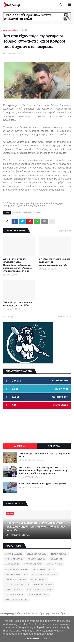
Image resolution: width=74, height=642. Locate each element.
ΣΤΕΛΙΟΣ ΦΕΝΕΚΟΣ (32, 564)
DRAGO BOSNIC (12, 564)
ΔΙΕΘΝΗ (22, 30)
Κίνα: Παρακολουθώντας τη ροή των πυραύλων (43, 483)
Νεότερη (9, 316)
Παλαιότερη (63, 316)
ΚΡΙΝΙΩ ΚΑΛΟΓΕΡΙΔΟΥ (42, 569)
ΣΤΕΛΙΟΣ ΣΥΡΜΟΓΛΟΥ (36, 554)
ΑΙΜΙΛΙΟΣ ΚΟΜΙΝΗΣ (13, 589)
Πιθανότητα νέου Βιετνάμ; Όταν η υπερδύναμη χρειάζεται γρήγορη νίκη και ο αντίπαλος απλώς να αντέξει (36, 526)
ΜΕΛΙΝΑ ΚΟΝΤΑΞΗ (59, 554)
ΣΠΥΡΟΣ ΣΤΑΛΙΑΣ (38, 579)
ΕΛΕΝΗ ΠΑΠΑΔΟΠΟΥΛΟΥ (16, 574)
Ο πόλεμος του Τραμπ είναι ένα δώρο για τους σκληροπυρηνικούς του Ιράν (54, 262)
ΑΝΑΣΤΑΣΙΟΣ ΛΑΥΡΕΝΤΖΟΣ (17, 584)
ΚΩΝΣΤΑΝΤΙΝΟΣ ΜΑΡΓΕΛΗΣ (44, 574)
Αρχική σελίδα (9, 30)
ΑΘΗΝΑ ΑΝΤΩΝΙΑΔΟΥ (38, 594)
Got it (46, 638)
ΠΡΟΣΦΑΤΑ (54, 446)
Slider (37, 212)
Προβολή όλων (64, 230)
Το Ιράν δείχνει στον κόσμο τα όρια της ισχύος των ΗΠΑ (18, 304)
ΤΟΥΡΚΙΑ (27, 212)
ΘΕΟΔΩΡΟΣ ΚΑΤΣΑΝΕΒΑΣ (16, 569)
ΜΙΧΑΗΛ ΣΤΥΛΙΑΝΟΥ (14, 559)
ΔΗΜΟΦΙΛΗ (20, 446)
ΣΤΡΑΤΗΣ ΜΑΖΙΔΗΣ (13, 554)
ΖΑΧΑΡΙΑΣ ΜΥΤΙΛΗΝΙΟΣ (15, 579)
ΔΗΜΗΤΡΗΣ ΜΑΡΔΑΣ (43, 584)
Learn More (32, 638)
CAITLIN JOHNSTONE (14, 594)
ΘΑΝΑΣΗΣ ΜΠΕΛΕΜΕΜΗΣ (16, 599)
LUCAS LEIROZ (56, 559)
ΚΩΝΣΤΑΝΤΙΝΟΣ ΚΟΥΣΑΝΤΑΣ (39, 589)
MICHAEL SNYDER (54, 564)
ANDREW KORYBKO (36, 559)
